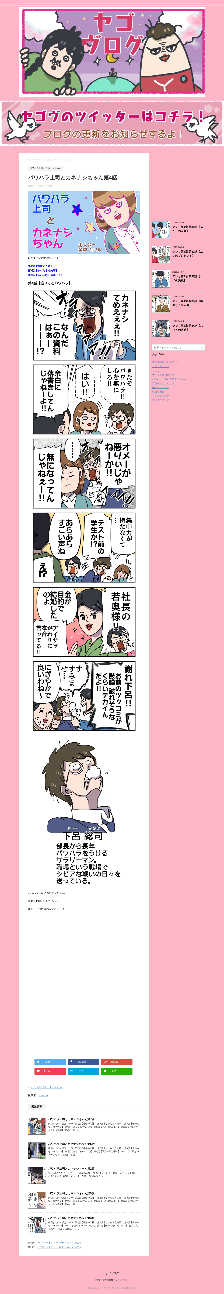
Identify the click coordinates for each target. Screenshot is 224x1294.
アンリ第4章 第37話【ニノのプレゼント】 (187, 253)
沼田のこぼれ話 (160, 400)
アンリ (156, 370)
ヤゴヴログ (112, 1273)
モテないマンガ (160, 387)
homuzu (43, 1095)
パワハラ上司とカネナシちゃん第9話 (71, 1193)
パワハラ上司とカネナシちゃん (47, 1087)
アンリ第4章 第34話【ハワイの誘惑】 (187, 327)
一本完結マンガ (160, 395)
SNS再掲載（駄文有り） (165, 362)
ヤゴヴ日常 (158, 391)
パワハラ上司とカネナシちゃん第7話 (71, 1119)
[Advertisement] (57, 960)
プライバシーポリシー (164, 383)
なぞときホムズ (160, 366)
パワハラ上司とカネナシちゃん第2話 (71, 1168)
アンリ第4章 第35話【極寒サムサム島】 (187, 303)
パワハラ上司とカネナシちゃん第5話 (71, 1143)
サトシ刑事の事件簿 (163, 374)
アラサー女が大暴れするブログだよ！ (112, 1280)
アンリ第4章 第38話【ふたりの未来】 (187, 229)
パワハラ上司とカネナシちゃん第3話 (71, 1218)
